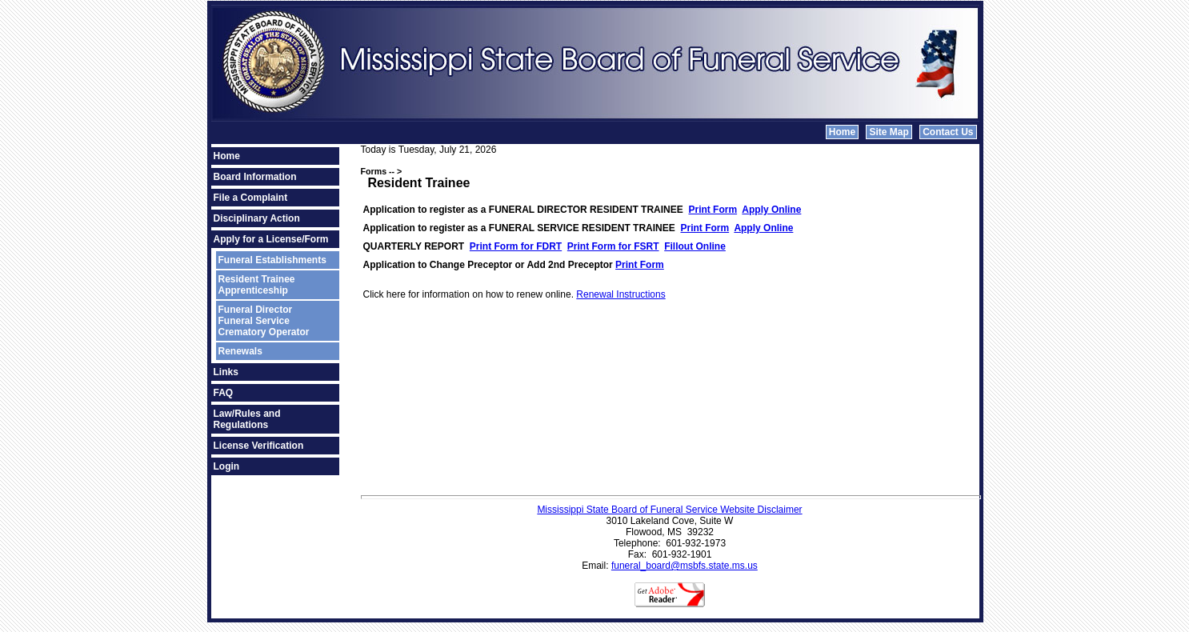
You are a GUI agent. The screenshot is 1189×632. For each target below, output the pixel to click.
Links (226, 372)
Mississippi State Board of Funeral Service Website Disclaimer (669, 509)
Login (227, 466)
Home (842, 132)
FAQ (224, 392)
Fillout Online (695, 246)
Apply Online (771, 209)
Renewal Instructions (620, 294)
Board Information (255, 176)
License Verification (259, 445)
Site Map (888, 132)
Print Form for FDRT (516, 246)
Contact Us (948, 132)
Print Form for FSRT (613, 246)
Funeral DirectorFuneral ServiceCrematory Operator (264, 321)
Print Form (712, 209)
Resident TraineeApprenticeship (256, 285)
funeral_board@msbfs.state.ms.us (684, 565)
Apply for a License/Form (271, 239)
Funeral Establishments (272, 260)
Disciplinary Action (257, 218)
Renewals (240, 351)
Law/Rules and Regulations (247, 419)
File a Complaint (251, 197)
